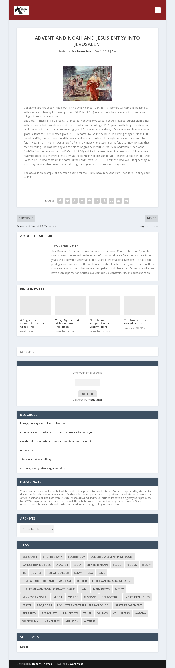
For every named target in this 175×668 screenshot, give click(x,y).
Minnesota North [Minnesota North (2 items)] (35, 597)
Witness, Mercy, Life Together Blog (42, 468)
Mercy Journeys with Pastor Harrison (43, 423)
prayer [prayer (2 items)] (27, 605)
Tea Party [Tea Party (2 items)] (29, 613)
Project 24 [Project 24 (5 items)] (44, 605)
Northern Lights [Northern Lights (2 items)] (137, 597)
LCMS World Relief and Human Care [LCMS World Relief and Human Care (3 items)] (47, 581)
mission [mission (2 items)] (73, 597)
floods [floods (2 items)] (132, 565)
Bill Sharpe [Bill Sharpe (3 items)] (30, 556)
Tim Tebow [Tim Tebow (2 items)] (70, 613)
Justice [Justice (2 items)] (37, 573)
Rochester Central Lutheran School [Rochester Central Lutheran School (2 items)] (83, 605)
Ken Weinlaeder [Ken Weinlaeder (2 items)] (58, 573)
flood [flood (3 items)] (117, 565)
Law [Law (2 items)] (90, 573)
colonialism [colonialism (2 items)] (76, 556)
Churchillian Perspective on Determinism (99, 323)
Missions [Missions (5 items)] (90, 597)
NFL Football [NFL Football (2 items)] (111, 597)
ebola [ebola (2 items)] (77, 565)
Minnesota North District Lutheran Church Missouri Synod (57, 432)
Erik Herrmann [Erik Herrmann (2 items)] (97, 565)
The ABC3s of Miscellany (35, 459)
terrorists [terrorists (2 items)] (49, 613)
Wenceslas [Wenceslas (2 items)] (52, 621)
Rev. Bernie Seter (81, 51)
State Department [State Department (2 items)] (128, 605)
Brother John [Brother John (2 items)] (53, 556)
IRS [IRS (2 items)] (24, 573)
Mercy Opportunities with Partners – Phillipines (69, 323)
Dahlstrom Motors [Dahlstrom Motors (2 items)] (36, 565)
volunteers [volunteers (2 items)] (121, 613)
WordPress (76, 663)
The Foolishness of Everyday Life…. (137, 321)
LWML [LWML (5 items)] (84, 589)
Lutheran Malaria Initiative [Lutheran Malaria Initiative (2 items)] (112, 581)
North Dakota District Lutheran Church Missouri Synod (55, 441)
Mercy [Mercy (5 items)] (119, 589)
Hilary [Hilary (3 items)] (146, 565)
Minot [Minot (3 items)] (58, 597)
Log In (24, 646)
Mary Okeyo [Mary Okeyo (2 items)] (101, 589)
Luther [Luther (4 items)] (82, 581)
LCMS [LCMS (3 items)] (101, 573)
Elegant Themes (42, 663)
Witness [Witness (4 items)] (89, 621)
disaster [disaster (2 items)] (62, 565)
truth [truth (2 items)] (87, 613)
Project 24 (26, 450)
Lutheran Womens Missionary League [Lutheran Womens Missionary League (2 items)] (48, 589)
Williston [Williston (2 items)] (72, 621)
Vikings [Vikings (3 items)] (102, 613)
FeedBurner (95, 399)
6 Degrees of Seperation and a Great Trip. (32, 323)
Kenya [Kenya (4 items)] (78, 573)
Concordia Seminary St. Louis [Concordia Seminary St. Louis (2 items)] (111, 556)
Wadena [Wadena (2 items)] (140, 613)
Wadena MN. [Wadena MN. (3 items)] (30, 621)
